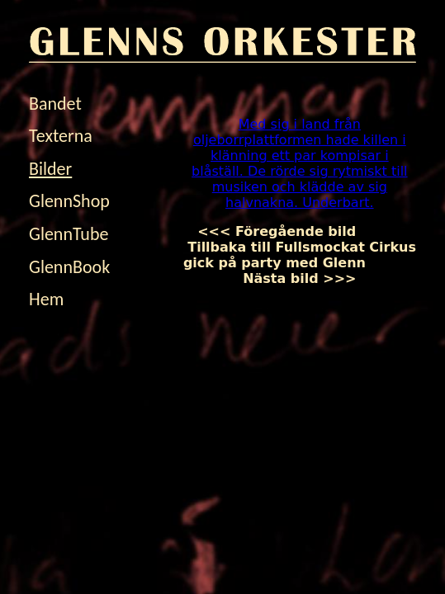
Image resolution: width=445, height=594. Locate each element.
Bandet (55, 103)
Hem (46, 299)
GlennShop (69, 201)
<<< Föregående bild (290, 231)
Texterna (60, 136)
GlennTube (68, 234)
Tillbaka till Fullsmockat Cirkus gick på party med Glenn (299, 247)
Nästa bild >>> (329, 270)
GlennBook (69, 267)
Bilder (50, 169)
